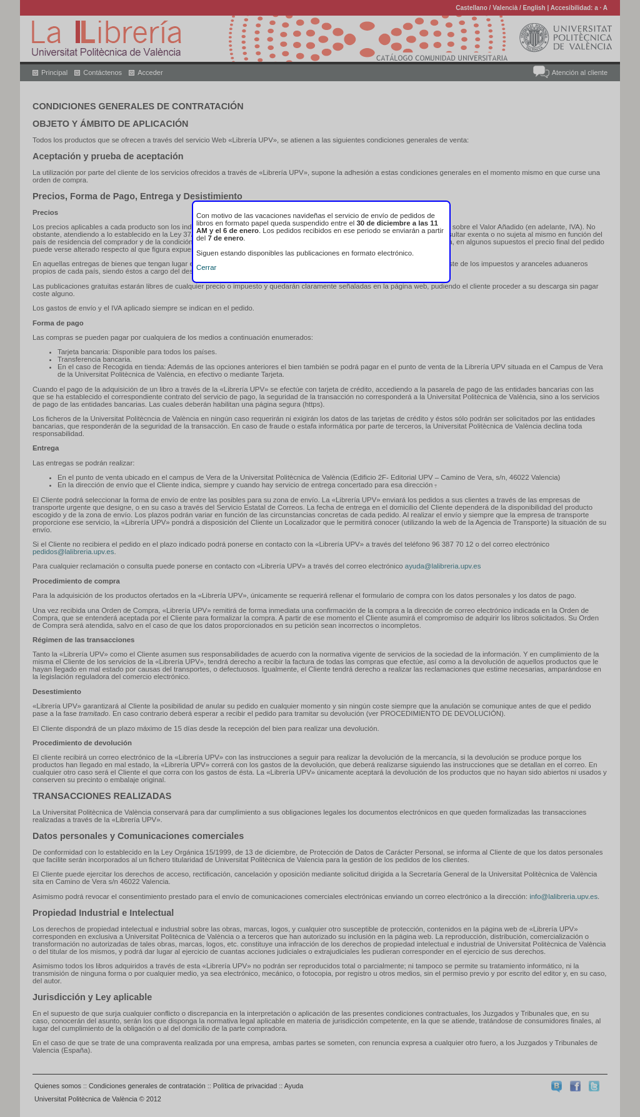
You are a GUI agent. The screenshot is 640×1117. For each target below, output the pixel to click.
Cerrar (206, 267)
